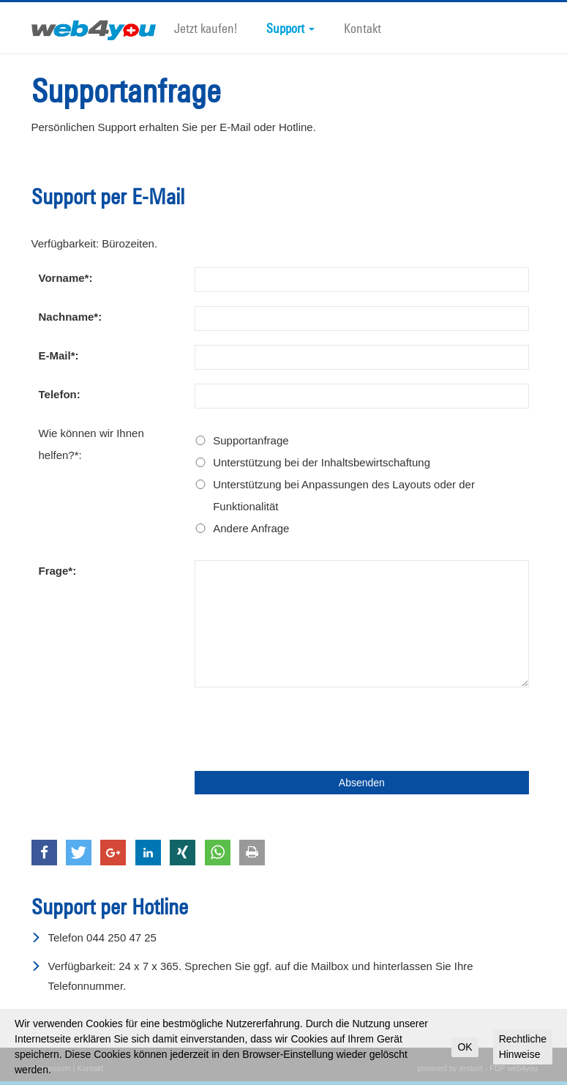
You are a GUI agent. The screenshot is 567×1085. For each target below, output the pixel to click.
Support (290, 28)
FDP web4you (513, 1068)
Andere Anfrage (251, 528)
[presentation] (306, 729)
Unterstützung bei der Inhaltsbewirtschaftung (321, 462)
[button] (44, 852)
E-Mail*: (59, 355)
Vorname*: (66, 278)
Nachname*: (70, 316)
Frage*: (58, 570)
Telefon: (59, 394)
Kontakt (362, 28)
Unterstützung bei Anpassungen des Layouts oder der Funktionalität (344, 495)
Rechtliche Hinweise (523, 1046)
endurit (471, 1068)
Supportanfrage (250, 440)
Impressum (52, 1068)
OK (464, 1047)
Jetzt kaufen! (205, 28)
